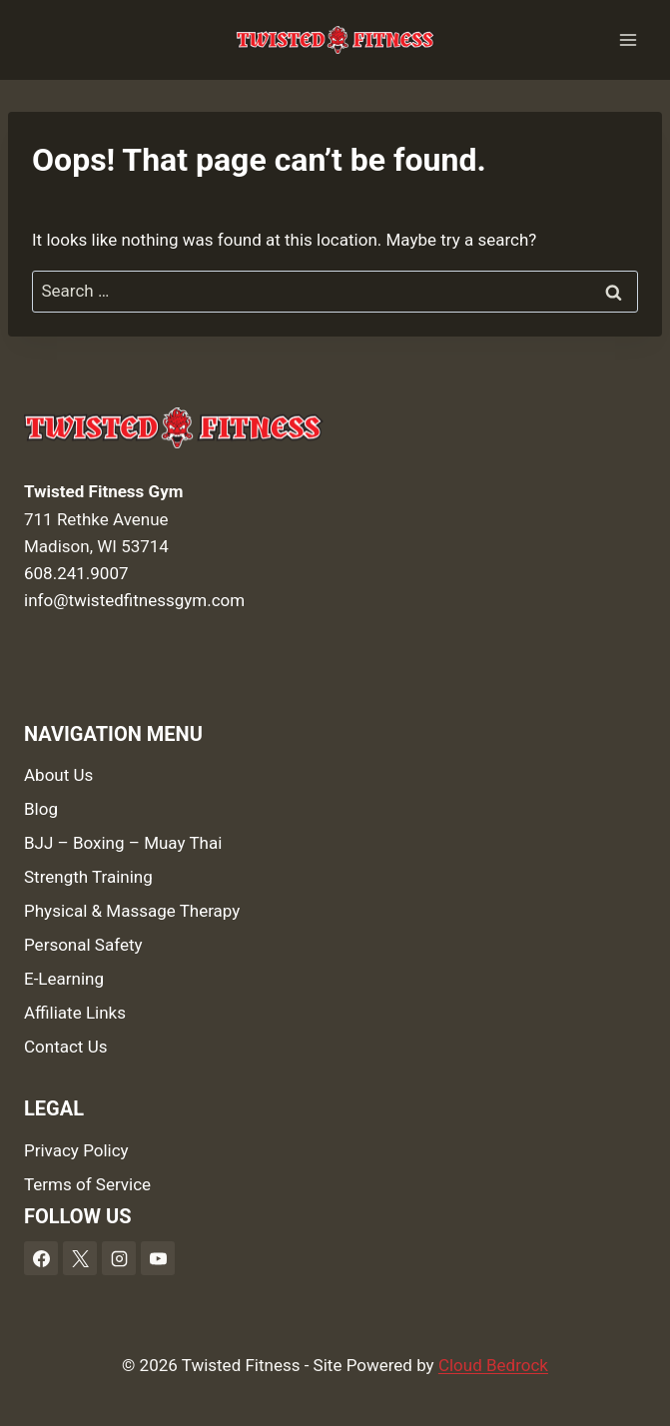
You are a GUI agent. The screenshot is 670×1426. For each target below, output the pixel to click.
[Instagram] (119, 1258)
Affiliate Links (75, 1013)
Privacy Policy (76, 1150)
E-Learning (64, 979)
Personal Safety (83, 945)
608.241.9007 (76, 573)
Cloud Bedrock (493, 1365)
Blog (41, 809)
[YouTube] (158, 1258)
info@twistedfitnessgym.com (134, 600)
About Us (58, 775)
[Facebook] (41, 1258)
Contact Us (65, 1047)
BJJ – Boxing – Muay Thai (123, 843)
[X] (80, 1258)
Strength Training (88, 877)
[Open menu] (627, 39)
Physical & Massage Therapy (132, 911)
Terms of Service (87, 1184)
